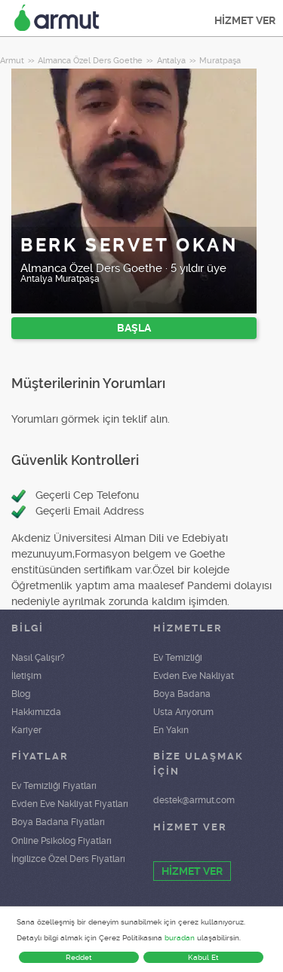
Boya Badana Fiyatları (58, 822)
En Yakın (171, 730)
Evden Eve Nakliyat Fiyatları (69, 804)
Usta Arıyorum (183, 712)
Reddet (79, 957)
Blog (20, 694)
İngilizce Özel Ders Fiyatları (68, 859)
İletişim (26, 676)
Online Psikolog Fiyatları (61, 841)
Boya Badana (182, 694)
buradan (180, 938)
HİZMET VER (244, 20)
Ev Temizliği (177, 658)
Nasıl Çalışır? (38, 658)
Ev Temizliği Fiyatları (54, 786)
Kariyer (26, 730)
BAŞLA (134, 328)
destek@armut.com (194, 800)
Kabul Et (203, 957)
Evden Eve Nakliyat (193, 676)
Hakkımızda (36, 712)
